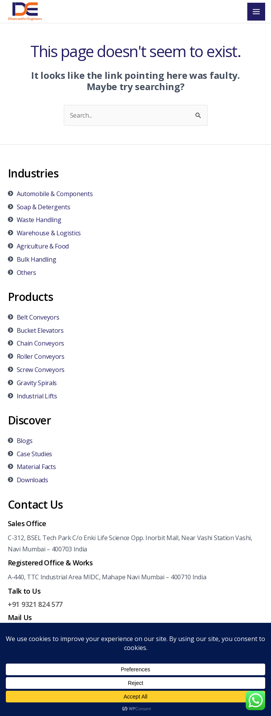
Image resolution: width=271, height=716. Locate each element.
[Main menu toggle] (256, 12)
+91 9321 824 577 (35, 604)
